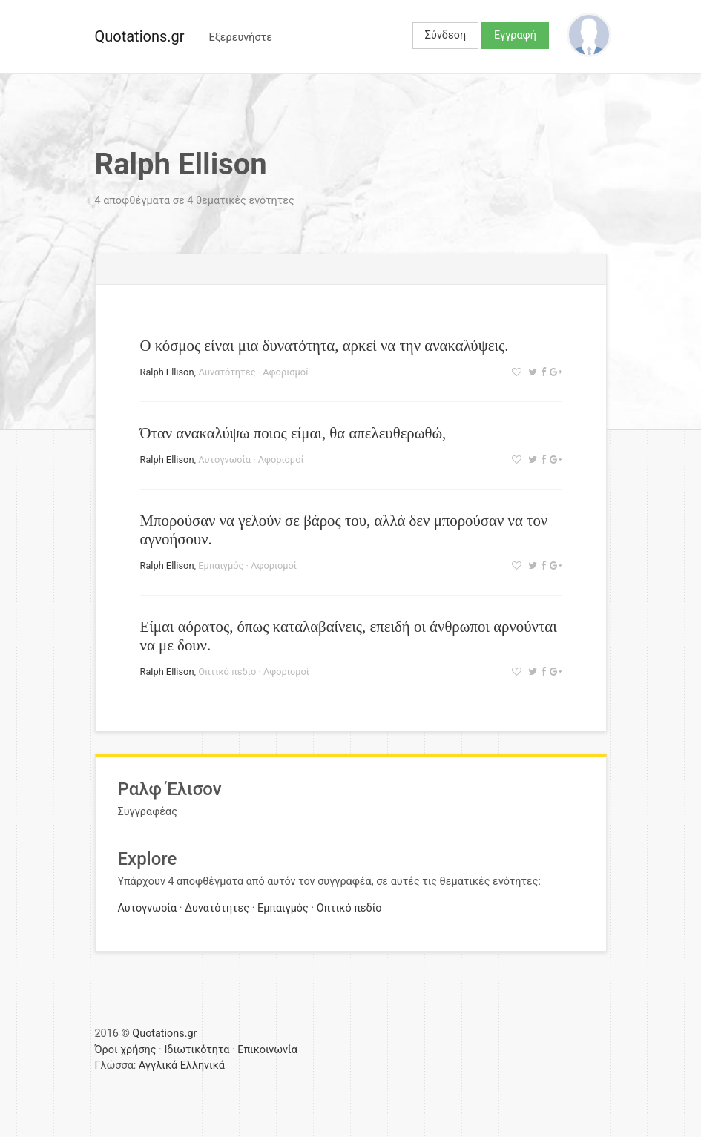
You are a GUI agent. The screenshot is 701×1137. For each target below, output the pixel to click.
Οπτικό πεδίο (227, 671)
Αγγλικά (158, 1065)
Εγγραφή (515, 35)
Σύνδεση (445, 35)
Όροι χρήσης (126, 1050)
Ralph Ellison (167, 372)
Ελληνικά (202, 1065)
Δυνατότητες (226, 372)
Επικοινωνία (267, 1050)
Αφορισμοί (286, 372)
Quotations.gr (140, 36)
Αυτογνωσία (224, 459)
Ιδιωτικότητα (196, 1050)
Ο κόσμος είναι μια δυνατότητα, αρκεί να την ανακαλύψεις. (324, 345)
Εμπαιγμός (220, 565)
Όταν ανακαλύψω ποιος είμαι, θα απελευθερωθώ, (293, 432)
